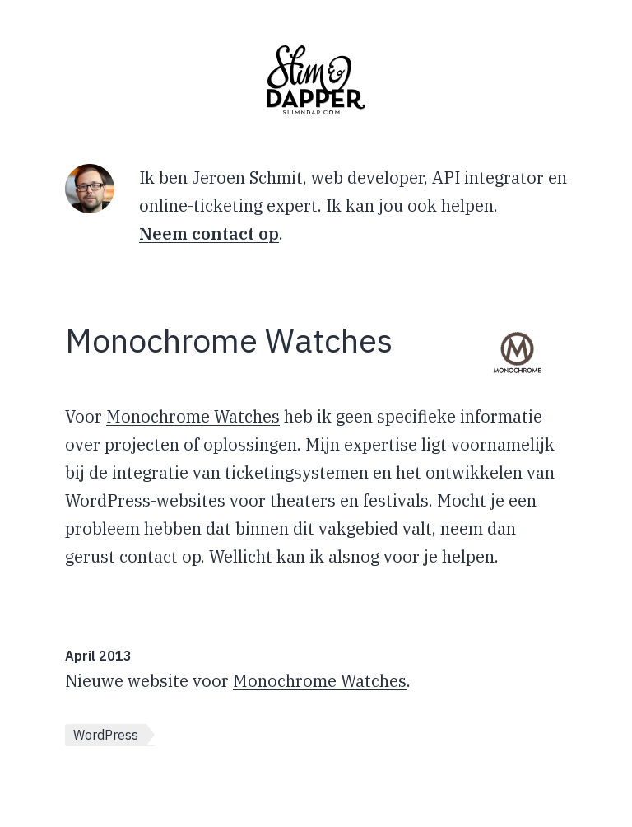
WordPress (105, 735)
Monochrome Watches (193, 416)
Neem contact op (209, 233)
